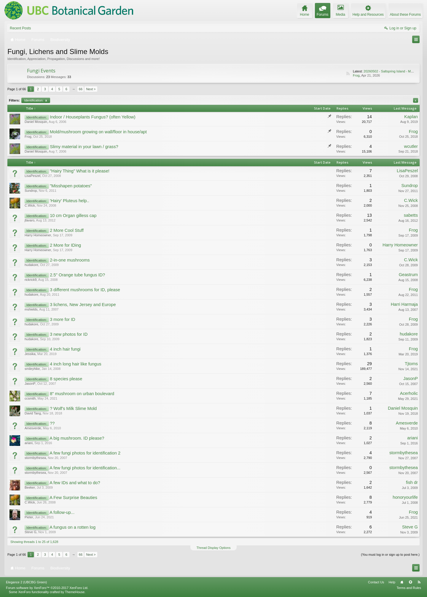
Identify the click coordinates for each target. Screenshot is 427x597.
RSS (347, 73)
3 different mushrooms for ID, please (85, 289)
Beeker (30, 487)
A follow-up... (62, 512)
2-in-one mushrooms (70, 260)
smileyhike (32, 368)
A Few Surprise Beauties (73, 497)
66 (80, 89)
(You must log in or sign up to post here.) (390, 554)
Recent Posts (20, 28)
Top (410, 582)
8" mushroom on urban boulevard (82, 393)
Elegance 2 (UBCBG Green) (26, 582)
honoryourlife (405, 497)
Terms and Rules (408, 588)
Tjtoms (411, 363)
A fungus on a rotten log (72, 527)
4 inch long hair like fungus (75, 364)
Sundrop (31, 190)
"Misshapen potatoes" (71, 185)
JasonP (30, 383)
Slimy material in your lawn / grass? (84, 146)
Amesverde (33, 428)
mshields (31, 309)
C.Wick (30, 205)
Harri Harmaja (404, 304)
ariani (29, 443)
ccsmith (30, 398)
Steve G (30, 532)
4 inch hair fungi (65, 349)
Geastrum (408, 274)
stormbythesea (35, 458)
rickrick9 (30, 279)
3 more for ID (62, 319)
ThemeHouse (75, 592)
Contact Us (376, 582)
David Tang (33, 413)
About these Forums (405, 14)
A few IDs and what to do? (75, 482)
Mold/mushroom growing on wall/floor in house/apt (98, 131)
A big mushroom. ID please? (77, 438)
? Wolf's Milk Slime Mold (73, 408)
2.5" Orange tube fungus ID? (77, 275)
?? (52, 423)
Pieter (29, 517)
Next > (90, 89)
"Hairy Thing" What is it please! (79, 171)
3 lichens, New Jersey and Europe (83, 304)
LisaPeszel (32, 176)
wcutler (411, 146)
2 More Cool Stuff (67, 230)
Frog (356, 75)
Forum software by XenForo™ (47, 588)
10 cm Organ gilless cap (73, 215)
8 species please (66, 378)
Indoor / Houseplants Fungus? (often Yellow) (92, 117)
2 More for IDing (65, 245)
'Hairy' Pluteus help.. (69, 200)
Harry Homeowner (38, 235)
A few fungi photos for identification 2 (85, 453)
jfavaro (29, 220)
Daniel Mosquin (36, 121)
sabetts (411, 215)
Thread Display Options (214, 548)
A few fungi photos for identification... (85, 467)
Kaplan (411, 116)
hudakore (31, 265)
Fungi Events (41, 70)
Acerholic (409, 393)
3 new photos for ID (68, 334)
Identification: (35, 100)
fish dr (412, 482)
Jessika (30, 354)
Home (402, 582)
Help (391, 582)
